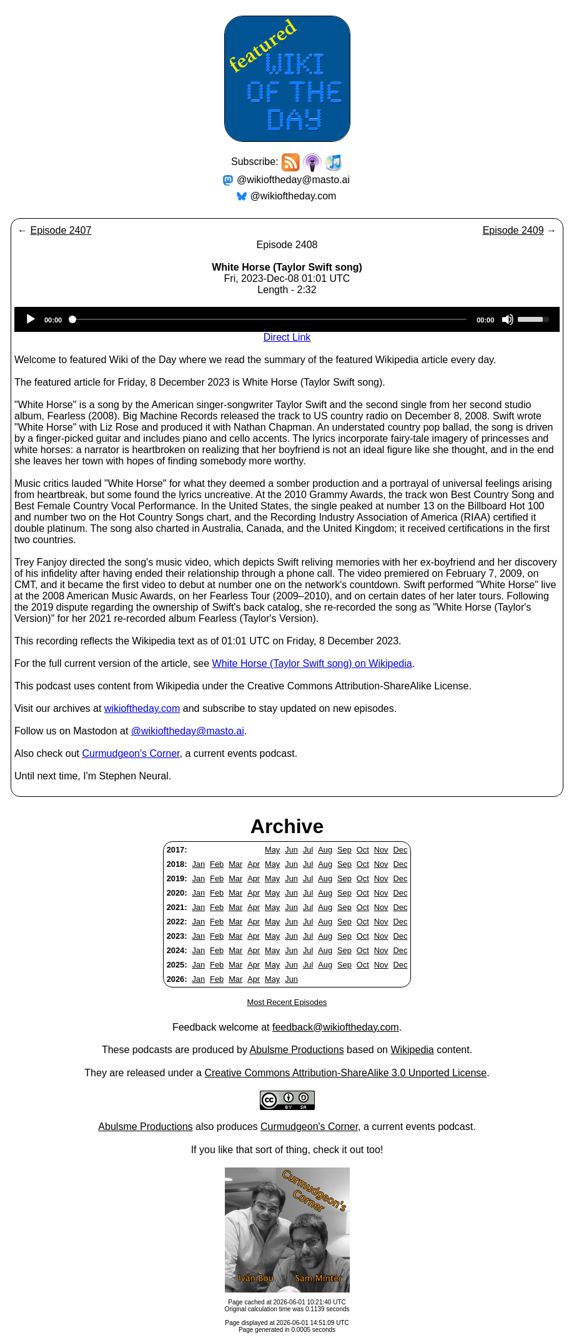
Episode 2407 (60, 230)
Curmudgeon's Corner (131, 753)
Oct (363, 849)
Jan (198, 864)
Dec (400, 849)
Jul (308, 849)
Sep (344, 849)
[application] (287, 319)
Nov (381, 849)
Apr (253, 864)
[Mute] (508, 319)
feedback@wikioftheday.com (335, 1027)
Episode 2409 (513, 230)
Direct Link (287, 337)
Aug (325, 849)
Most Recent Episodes (287, 1002)
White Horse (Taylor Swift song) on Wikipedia (312, 663)
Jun (291, 849)
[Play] (30, 319)
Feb (217, 864)
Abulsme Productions (296, 1049)
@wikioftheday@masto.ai (293, 179)
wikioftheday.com (142, 708)
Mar (235, 864)
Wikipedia (411, 1049)
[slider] (269, 319)
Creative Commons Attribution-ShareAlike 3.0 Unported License (345, 1073)
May (272, 849)
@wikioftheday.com (293, 196)
